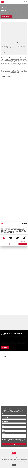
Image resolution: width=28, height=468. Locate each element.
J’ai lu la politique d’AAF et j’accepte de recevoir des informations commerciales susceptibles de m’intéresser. (14, 440)
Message (3, 433)
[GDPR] (2, 439)
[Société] (14, 427)
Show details (23, 241)
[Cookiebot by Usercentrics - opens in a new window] (23, 223)
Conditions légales (15, 457)
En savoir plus (4, 347)
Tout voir (4, 78)
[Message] (14, 436)
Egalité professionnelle (22, 457)
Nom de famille (5, 417)
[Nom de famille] (14, 419)
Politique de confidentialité (17, 439)
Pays (3, 429)
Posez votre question (6, 16)
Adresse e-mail (5, 421)
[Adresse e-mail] (14, 423)
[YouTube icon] (15, 465)
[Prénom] (14, 415)
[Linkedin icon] (13, 465)
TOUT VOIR (4, 356)
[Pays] (14, 431)
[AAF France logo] (3, 2)
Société (3, 425)
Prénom (3, 413)
